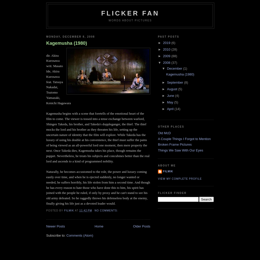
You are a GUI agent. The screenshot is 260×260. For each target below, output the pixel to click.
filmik (168, 171)
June (171, 96)
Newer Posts (55, 226)
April (171, 109)
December (175, 68)
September (175, 82)
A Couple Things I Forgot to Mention (184, 139)
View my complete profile (180, 178)
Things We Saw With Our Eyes (180, 150)
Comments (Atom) (80, 235)
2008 (167, 63)
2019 (167, 43)
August (172, 89)
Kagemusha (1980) (66, 43)
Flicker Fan (130, 13)
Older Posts (141, 226)
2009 (167, 56)
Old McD (164, 133)
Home (99, 226)
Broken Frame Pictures (175, 144)
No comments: (107, 210)
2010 (167, 49)
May (170, 102)
